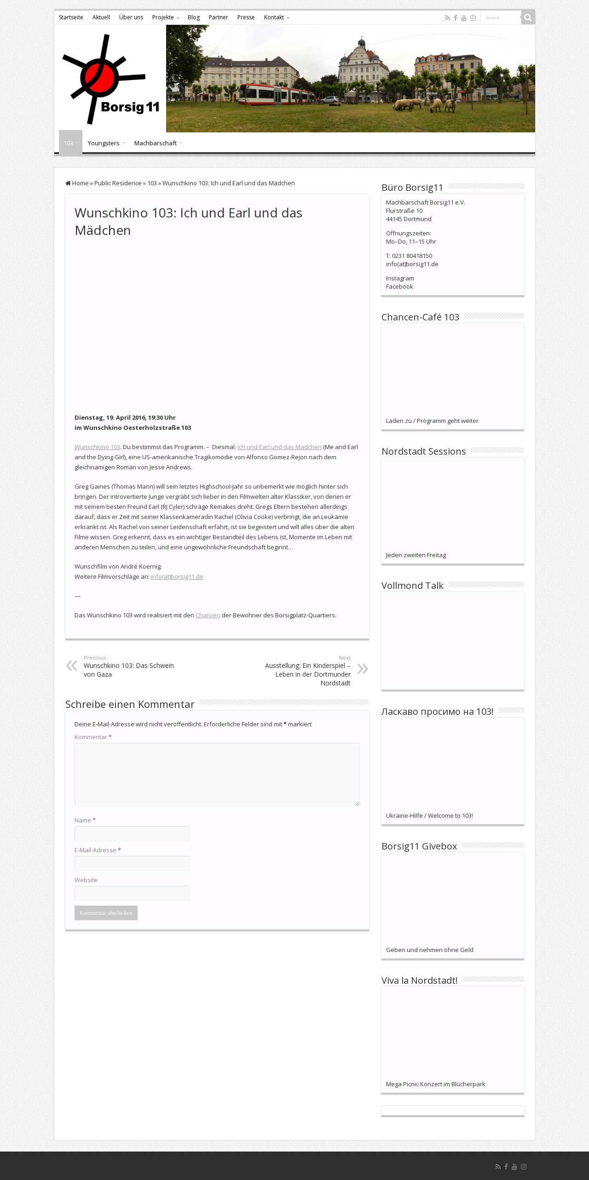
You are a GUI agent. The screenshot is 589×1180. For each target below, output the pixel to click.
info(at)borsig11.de (177, 576)
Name (85, 820)
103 (68, 143)
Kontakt (274, 17)
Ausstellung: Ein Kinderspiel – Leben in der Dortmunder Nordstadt (303, 670)
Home (77, 183)
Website (86, 880)
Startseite (71, 17)
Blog (194, 17)
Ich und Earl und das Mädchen (279, 447)
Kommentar (93, 737)
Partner (218, 17)
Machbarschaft (155, 143)
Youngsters (104, 143)
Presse (246, 17)
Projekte (163, 17)
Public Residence (118, 183)
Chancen (208, 615)
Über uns (131, 17)
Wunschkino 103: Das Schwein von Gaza (131, 666)
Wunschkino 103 (97, 447)
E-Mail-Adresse (98, 850)
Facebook (399, 286)
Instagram (400, 278)
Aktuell (101, 17)
